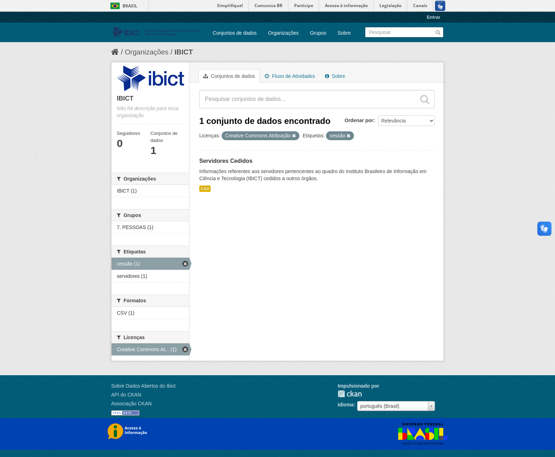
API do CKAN (126, 395)
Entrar (433, 17)
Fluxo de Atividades (290, 76)
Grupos (318, 33)
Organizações (283, 33)
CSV (205, 188)
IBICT (183, 52)
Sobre (344, 33)
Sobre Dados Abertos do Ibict (143, 386)
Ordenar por (359, 120)
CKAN (350, 394)
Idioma (346, 404)
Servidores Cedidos (225, 161)
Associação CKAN (131, 403)
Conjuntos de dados (235, 33)
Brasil (129, 6)
